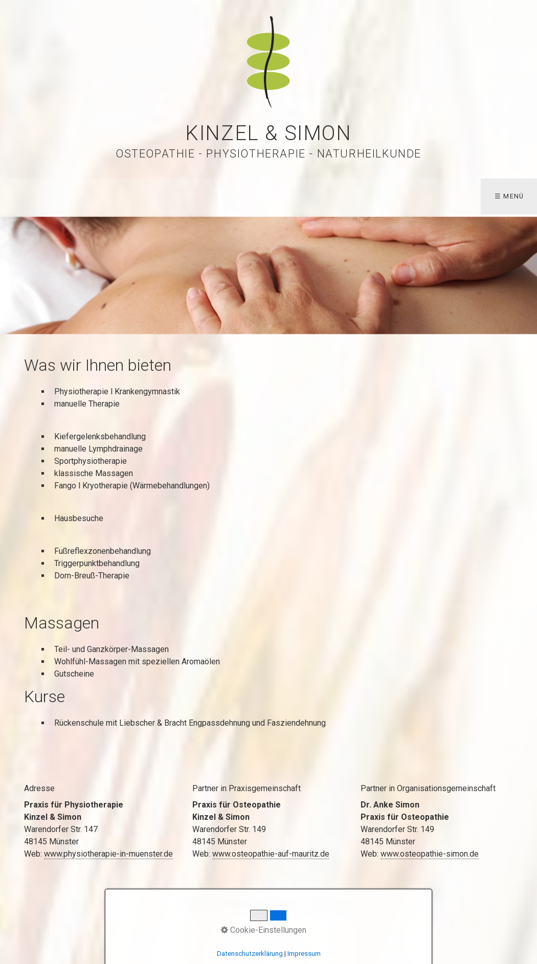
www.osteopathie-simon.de (430, 854)
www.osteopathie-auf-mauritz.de (270, 854)
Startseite (201, 903)
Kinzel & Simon (268, 133)
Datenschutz (330, 903)
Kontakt (239, 903)
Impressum (280, 903)
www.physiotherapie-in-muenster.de (108, 854)
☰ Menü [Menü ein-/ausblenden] (509, 196)
